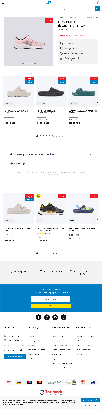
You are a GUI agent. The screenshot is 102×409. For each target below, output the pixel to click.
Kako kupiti (56, 354)
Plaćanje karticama (59, 341)
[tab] (51, 154)
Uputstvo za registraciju (61, 350)
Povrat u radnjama (83, 350)
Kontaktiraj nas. (70, 60)
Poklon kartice (33, 354)
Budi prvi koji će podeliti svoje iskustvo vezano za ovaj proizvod (78, 17)
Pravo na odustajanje (84, 345)
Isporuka (79, 354)
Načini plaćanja (58, 336)
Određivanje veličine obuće (63, 363)
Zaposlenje (32, 345)
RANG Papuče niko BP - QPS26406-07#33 (82, 229)
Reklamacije (80, 359)
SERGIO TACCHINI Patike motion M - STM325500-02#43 (50, 229)
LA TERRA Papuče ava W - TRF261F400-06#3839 (83, 112)
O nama (31, 336)
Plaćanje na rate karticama (62, 345)
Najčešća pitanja (58, 359)
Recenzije (19, 163)
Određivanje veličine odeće (63, 368)
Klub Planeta (81, 341)
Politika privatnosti (35, 341)
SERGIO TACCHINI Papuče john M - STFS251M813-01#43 (49, 112)
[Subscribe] (51, 306)
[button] (37, 136)
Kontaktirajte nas (15, 357)
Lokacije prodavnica (15, 350)
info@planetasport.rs (16, 345)
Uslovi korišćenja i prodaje (86, 336)
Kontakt (31, 359)
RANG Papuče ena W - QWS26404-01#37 (17, 112)
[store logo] (48, 2)
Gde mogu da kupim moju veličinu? (35, 154)
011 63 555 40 (14, 336)
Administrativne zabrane (38, 350)
